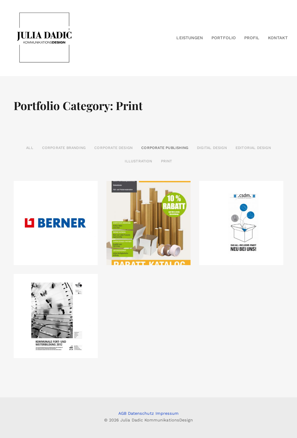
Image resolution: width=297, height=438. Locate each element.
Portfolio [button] (223, 37)
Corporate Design (113, 148)
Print (166, 161)
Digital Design (212, 148)
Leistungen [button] (189, 37)
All (29, 148)
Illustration (138, 161)
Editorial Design (253, 148)
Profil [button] (251, 37)
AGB (122, 413)
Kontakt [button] (278, 37)
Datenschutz (141, 413)
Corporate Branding (64, 148)
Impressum (167, 413)
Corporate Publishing (164, 148)
